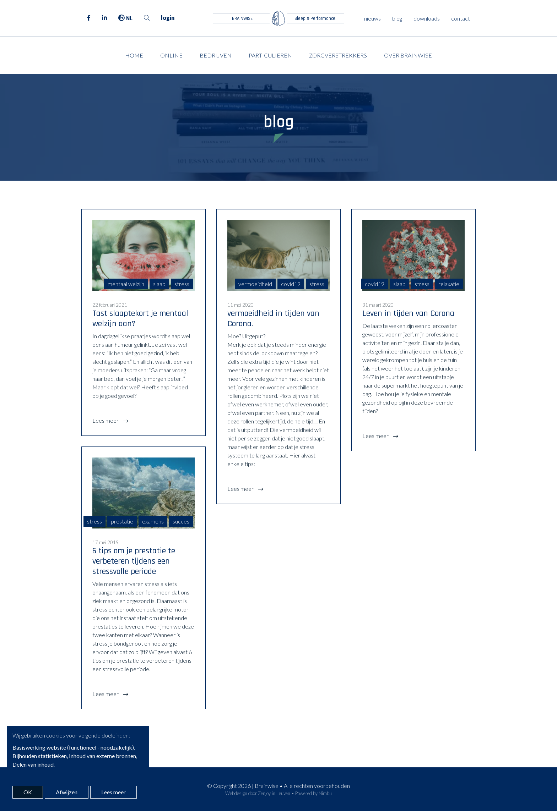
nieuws (372, 18)
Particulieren (270, 55)
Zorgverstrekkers (338, 55)
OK (27, 792)
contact (460, 18)
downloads (426, 18)
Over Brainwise (408, 55)
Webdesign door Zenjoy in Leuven (257, 793)
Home (134, 55)
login (167, 17)
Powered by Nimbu (313, 793)
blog (397, 18)
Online (171, 55)
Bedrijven (216, 55)
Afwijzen (66, 792)
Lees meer (106, 420)
